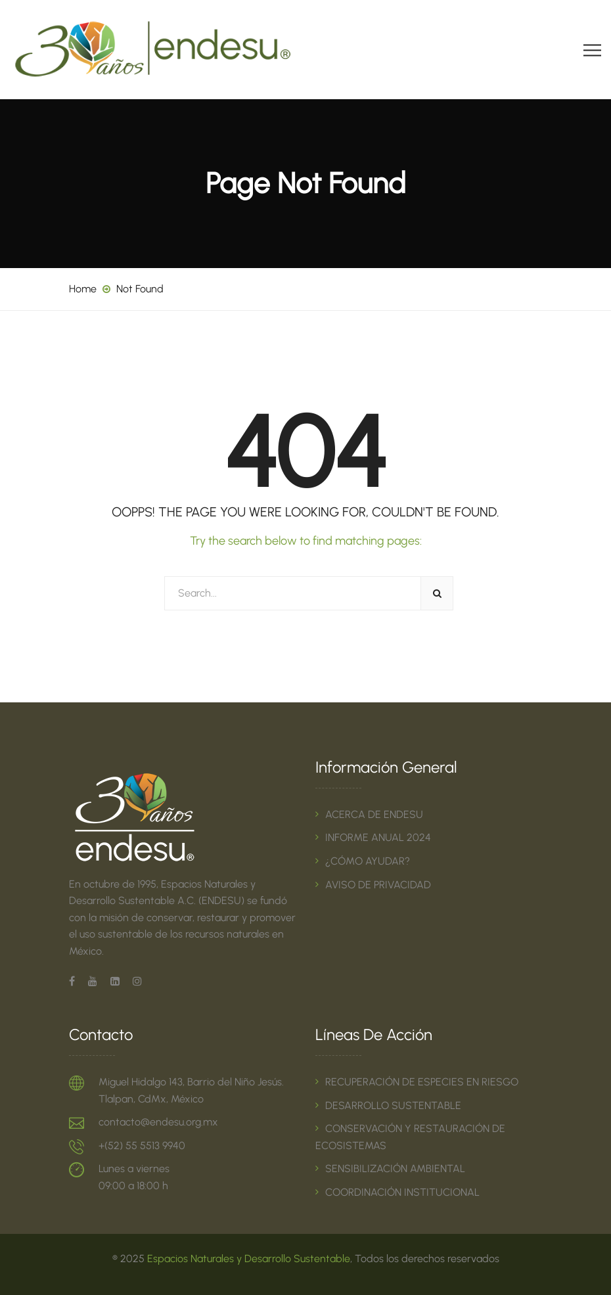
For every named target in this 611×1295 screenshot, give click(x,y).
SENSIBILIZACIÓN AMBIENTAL (395, 1168)
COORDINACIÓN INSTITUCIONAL (402, 1192)
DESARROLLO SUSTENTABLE (393, 1105)
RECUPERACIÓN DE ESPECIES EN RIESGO (421, 1082)
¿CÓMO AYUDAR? (367, 861)
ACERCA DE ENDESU (374, 814)
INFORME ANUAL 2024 (378, 837)
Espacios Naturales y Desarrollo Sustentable (248, 1258)
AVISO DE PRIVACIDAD (378, 884)
